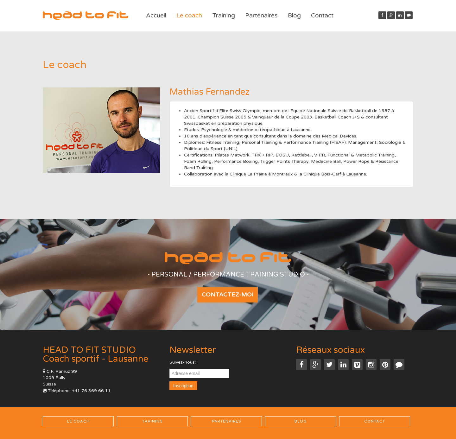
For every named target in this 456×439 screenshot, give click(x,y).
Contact (322, 15)
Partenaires (261, 15)
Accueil (156, 15)
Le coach (189, 15)
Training (223, 15)
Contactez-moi (227, 294)
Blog (294, 15)
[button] (409, 15)
